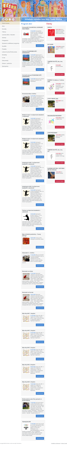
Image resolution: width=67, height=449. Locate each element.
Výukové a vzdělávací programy (10, 43)
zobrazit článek (60, 39)
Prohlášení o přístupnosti (55, 443)
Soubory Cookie (64, 443)
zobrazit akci (40, 45)
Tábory (4, 32)
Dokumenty (5, 60)
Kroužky (4, 29)
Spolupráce (5, 66)
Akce (3, 26)
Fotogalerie (5, 40)
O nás (3, 57)
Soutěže (4, 46)
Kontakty (4, 55)
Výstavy (4, 37)
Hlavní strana (5, 23)
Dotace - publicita (7, 63)
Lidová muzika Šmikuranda (9, 52)
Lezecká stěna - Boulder (8, 34)
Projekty (4, 49)
